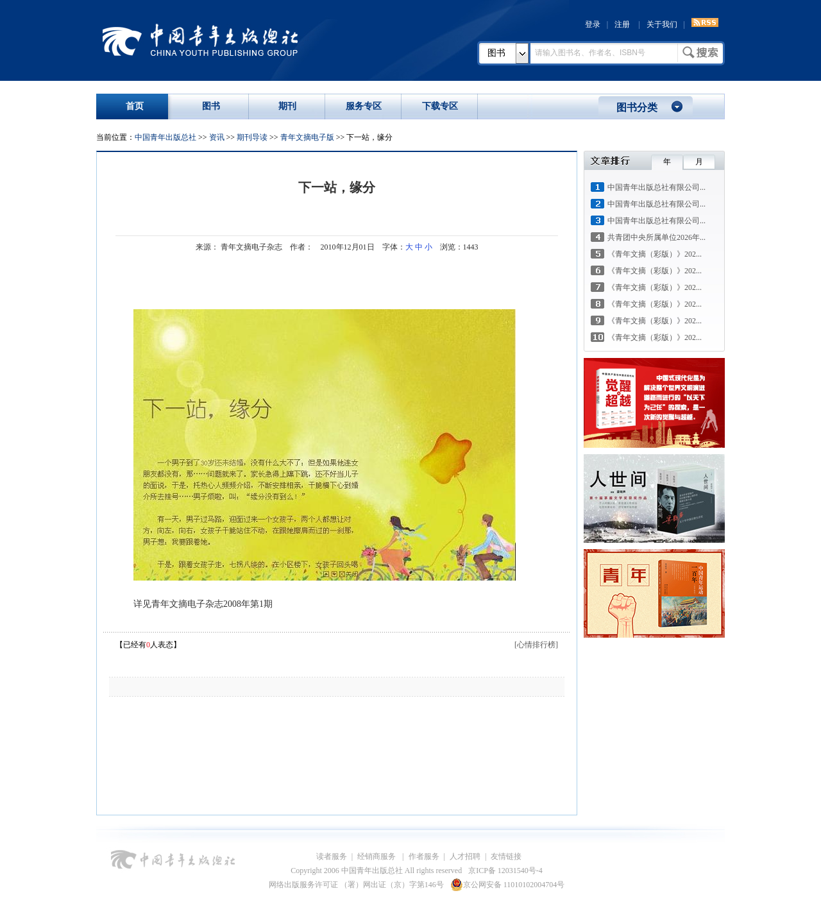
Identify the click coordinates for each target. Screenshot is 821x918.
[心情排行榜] (536, 644)
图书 (496, 53)
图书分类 (636, 107)
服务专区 (364, 106)
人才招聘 (465, 856)
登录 (592, 24)
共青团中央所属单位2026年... (656, 237)
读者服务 (331, 856)
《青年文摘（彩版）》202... (654, 254)
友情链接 (506, 856)
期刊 (287, 106)
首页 (135, 106)
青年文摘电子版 (307, 137)
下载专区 (440, 106)
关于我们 (662, 24)
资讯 (216, 137)
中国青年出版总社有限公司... (656, 187)
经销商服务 (377, 856)
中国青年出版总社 (200, 40)
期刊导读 (252, 137)
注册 (622, 24)
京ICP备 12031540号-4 (505, 870)
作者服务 (424, 856)
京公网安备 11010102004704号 (507, 884)
